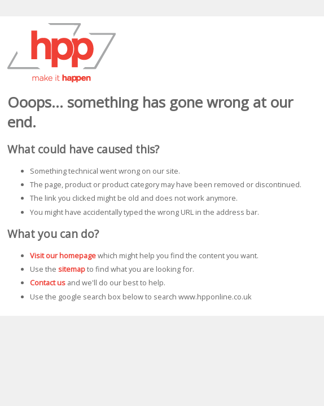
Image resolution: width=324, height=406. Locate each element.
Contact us (47, 282)
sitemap (71, 269)
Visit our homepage (63, 255)
